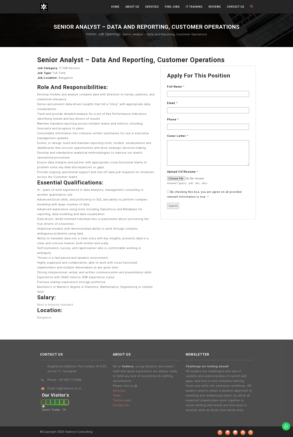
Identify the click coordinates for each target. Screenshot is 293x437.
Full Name (175, 86)
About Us (132, 6)
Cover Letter (177, 136)
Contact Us (235, 6)
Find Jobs (172, 6)
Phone (173, 119)
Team (117, 396)
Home (115, 6)
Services (152, 6)
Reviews (215, 6)
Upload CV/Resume (182, 171)
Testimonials (122, 401)
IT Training (194, 6)
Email (172, 103)
